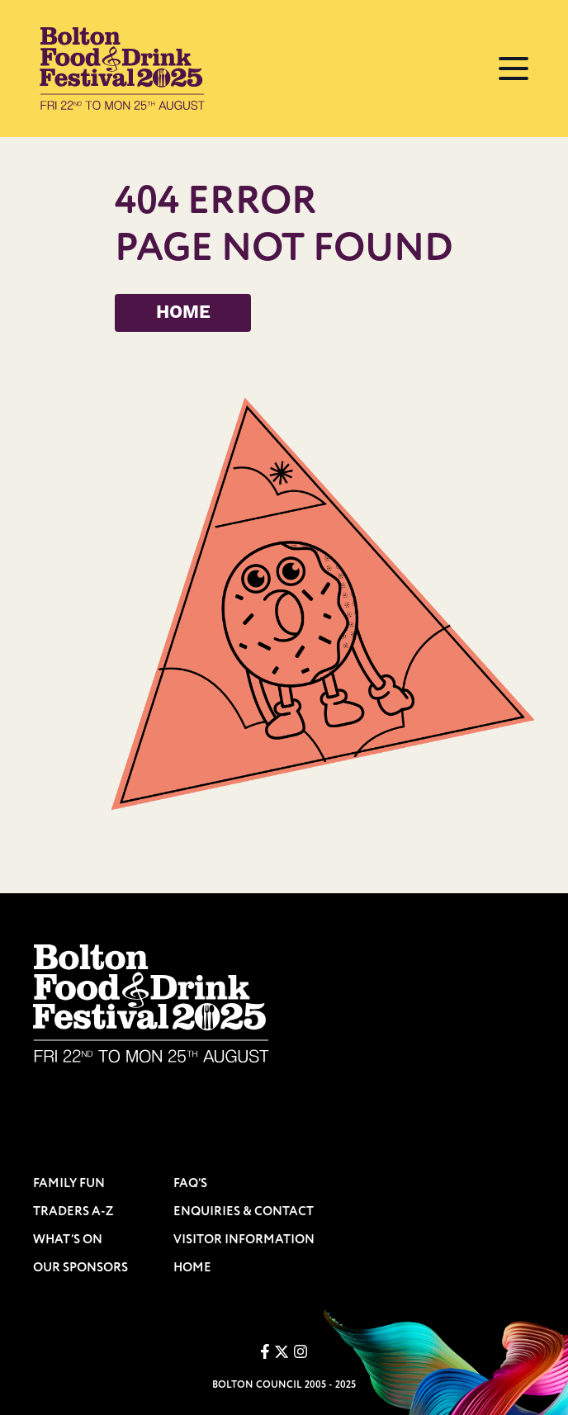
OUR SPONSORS (80, 1267)
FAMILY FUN (69, 1183)
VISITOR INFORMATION (244, 1239)
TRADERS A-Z (73, 1211)
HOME (183, 312)
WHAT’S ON (67, 1239)
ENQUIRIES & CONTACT (243, 1211)
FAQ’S (190, 1183)
